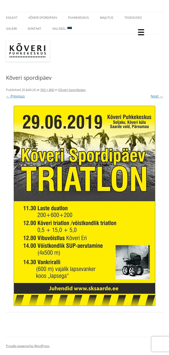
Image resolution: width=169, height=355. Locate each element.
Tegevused (133, 18)
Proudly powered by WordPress (28, 346)
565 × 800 (47, 90)
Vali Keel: (62, 28)
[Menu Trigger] (141, 32)
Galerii (11, 28)
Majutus (106, 18)
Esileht (12, 18)
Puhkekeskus (78, 18)
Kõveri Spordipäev (43, 18)
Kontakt (34, 28)
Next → (157, 96)
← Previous (15, 96)
